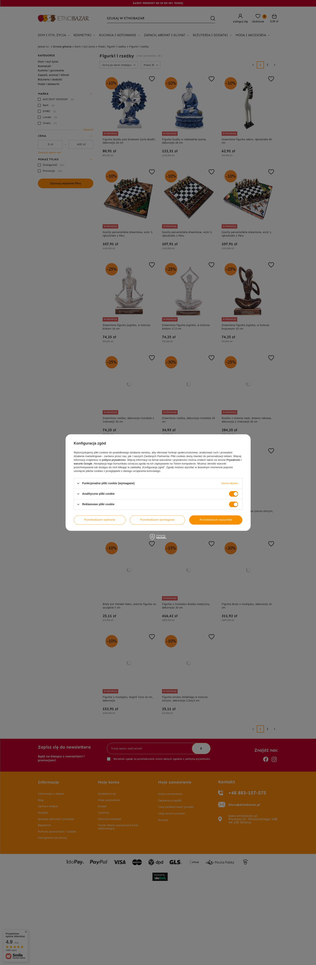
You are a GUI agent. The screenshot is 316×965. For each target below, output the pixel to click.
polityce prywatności (114, 459)
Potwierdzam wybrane (99, 519)
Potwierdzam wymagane (157, 519)
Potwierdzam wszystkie (216, 519)
